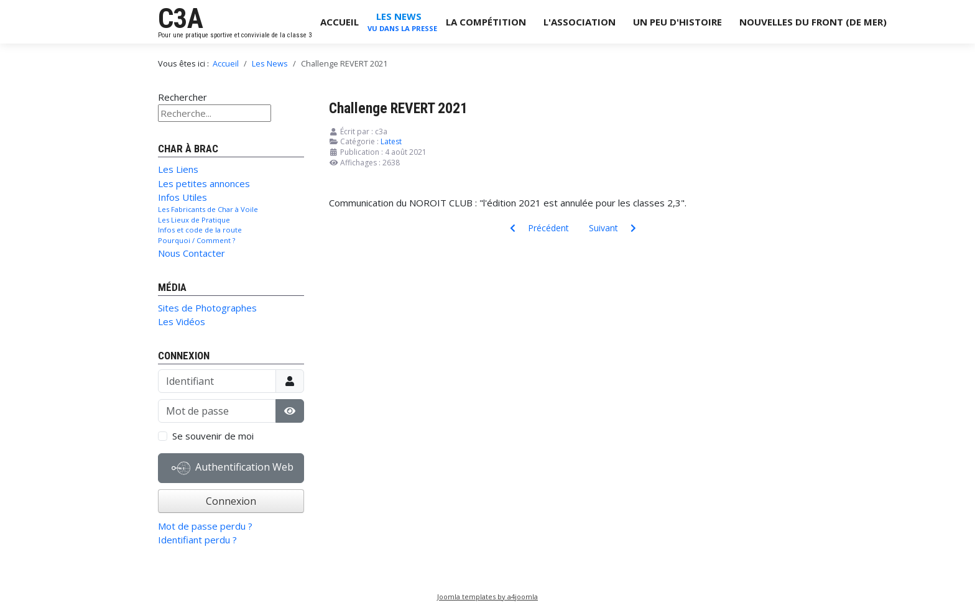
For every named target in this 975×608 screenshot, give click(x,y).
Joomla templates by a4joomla (487, 596)
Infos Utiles (182, 197)
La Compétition (486, 22)
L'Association (579, 22)
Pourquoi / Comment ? (196, 240)
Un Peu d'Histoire (677, 22)
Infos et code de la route (200, 229)
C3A (180, 18)
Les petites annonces (204, 183)
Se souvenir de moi (213, 436)
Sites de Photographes (207, 308)
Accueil (339, 22)
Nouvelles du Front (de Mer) (813, 22)
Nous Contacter (191, 253)
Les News (399, 16)
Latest (391, 141)
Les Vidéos (181, 321)
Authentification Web (232, 468)
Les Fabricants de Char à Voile (208, 209)
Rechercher (182, 97)
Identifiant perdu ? (197, 539)
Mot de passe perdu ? (205, 526)
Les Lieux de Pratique (194, 219)
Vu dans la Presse (402, 28)
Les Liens (178, 169)
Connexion (231, 501)
